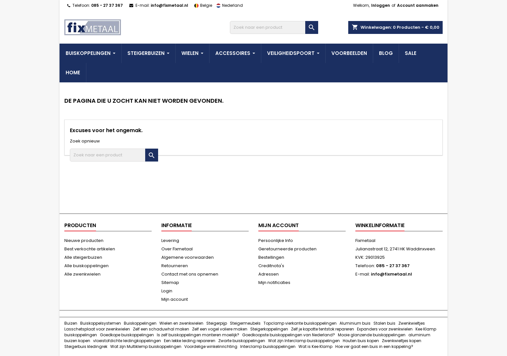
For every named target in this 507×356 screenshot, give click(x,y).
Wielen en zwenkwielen (181, 323)
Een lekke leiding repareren (189, 340)
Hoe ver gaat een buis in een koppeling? (374, 346)
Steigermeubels (245, 323)
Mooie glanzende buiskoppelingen (371, 335)
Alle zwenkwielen (82, 274)
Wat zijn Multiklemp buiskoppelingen (145, 346)
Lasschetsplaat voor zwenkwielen (97, 329)
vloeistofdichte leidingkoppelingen (127, 340)
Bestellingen (271, 257)
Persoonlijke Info (275, 240)
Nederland (228, 5)
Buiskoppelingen (140, 323)
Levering (170, 240)
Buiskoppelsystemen (100, 323)
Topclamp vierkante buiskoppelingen (300, 323)
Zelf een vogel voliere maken (219, 329)
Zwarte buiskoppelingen (241, 340)
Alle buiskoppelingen (86, 266)
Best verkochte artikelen (89, 249)
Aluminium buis (355, 323)
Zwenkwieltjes (411, 323)
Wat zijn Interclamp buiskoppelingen (304, 340)
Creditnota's (271, 266)
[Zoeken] (274, 27)
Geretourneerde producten (287, 249)
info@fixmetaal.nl (169, 5)
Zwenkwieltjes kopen (401, 340)
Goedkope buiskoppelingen (127, 335)
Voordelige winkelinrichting (210, 346)
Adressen (268, 274)
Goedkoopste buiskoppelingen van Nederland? (288, 335)
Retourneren (174, 266)
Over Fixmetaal (177, 249)
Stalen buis (384, 323)
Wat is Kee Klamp (315, 346)
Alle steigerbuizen (83, 257)
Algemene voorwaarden (187, 257)
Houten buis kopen (361, 340)
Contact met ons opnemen (189, 274)
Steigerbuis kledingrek (85, 346)
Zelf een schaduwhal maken (161, 329)
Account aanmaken (417, 5)
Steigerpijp (216, 323)
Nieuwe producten (83, 240)
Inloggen (380, 5)
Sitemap (170, 282)
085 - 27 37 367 (107, 5)
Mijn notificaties (274, 282)
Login (166, 291)
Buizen (70, 323)
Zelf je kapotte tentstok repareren (322, 329)
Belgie (202, 5)
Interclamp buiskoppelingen (268, 346)
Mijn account (174, 299)
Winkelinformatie (380, 225)
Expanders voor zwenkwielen (385, 329)
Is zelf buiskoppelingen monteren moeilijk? (198, 335)
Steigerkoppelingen (269, 329)
